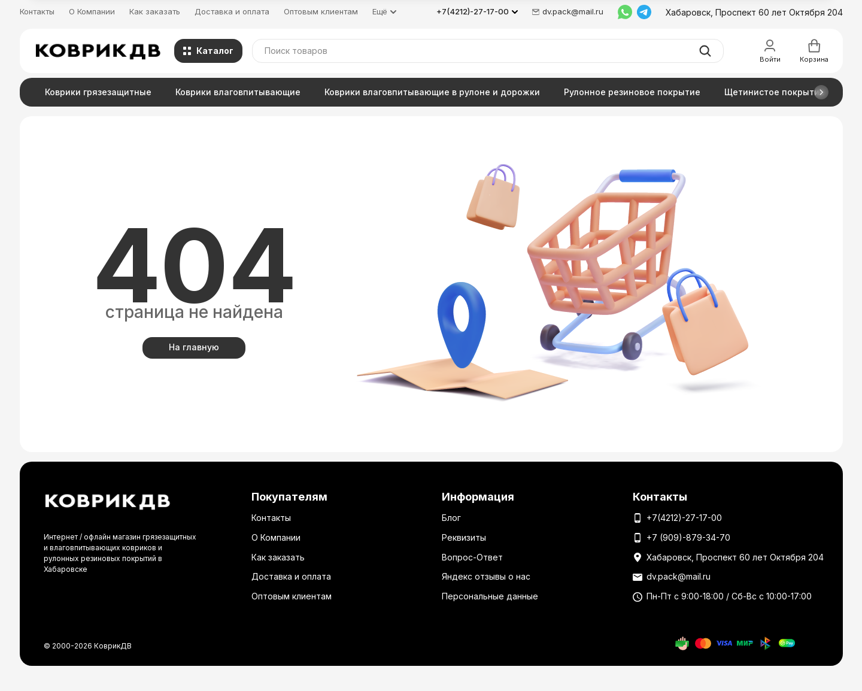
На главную (194, 347)
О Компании (92, 11)
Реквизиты (464, 537)
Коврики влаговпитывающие (238, 92)
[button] (821, 92)
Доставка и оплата (232, 11)
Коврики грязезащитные (98, 92)
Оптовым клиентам (321, 11)
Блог (451, 518)
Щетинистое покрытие (774, 92)
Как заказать (154, 11)
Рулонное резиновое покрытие (632, 92)
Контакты (37, 11)
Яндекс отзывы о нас (486, 576)
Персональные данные (490, 596)
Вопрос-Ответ (472, 557)
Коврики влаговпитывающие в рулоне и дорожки (432, 92)
